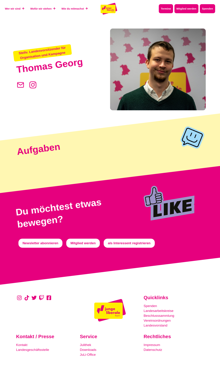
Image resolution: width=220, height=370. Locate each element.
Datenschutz (153, 350)
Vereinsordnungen (157, 320)
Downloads (88, 350)
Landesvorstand (155, 325)
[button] (42, 53)
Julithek (85, 345)
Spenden (150, 306)
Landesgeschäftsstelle (32, 350)
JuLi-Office (88, 354)
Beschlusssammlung (159, 315)
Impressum (152, 345)
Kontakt (21, 345)
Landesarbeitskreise (159, 311)
